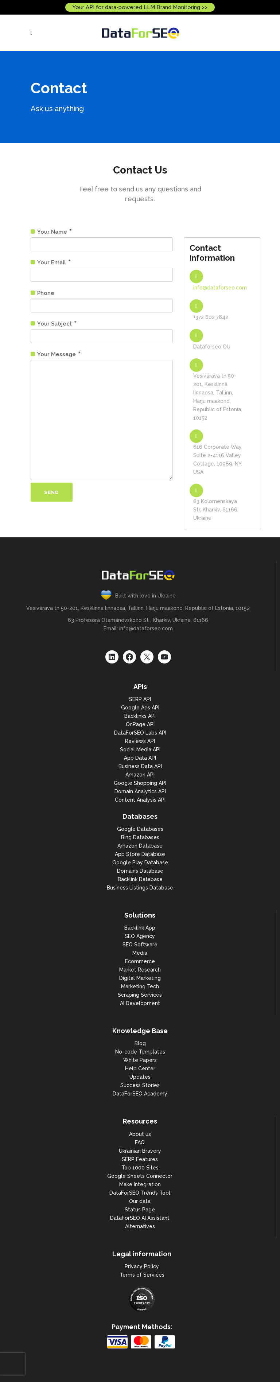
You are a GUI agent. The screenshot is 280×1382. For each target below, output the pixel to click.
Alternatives (140, 1226)
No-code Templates (140, 1052)
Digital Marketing (140, 978)
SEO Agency (140, 936)
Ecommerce (140, 961)
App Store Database (140, 854)
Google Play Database (140, 862)
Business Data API (140, 766)
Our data (140, 1201)
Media (139, 953)
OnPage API (140, 724)
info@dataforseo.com (220, 288)
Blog (140, 1043)
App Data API (140, 758)
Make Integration (140, 1184)
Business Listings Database (140, 888)
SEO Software (140, 944)
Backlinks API (140, 716)
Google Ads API (140, 708)
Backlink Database (140, 879)
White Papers (140, 1060)
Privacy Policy (142, 1266)
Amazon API (140, 775)
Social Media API (140, 749)
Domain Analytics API (140, 791)
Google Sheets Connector (139, 1176)
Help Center (140, 1068)
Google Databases (140, 829)
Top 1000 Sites (140, 1168)
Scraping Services (140, 995)
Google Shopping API (140, 783)
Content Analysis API (140, 800)
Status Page (140, 1209)
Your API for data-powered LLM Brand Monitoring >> (140, 7)
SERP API (140, 699)
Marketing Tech (140, 986)
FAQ (140, 1142)
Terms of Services (142, 1275)
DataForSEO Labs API (140, 733)
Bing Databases (140, 837)
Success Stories (140, 1085)
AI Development (140, 1003)
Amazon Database (140, 846)
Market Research (140, 970)
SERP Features (140, 1159)
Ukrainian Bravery (140, 1151)
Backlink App (139, 928)
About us (140, 1134)
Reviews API (140, 741)
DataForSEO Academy (140, 1094)
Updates (140, 1077)
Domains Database (140, 871)
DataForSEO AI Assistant (140, 1218)
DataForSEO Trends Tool (139, 1193)
